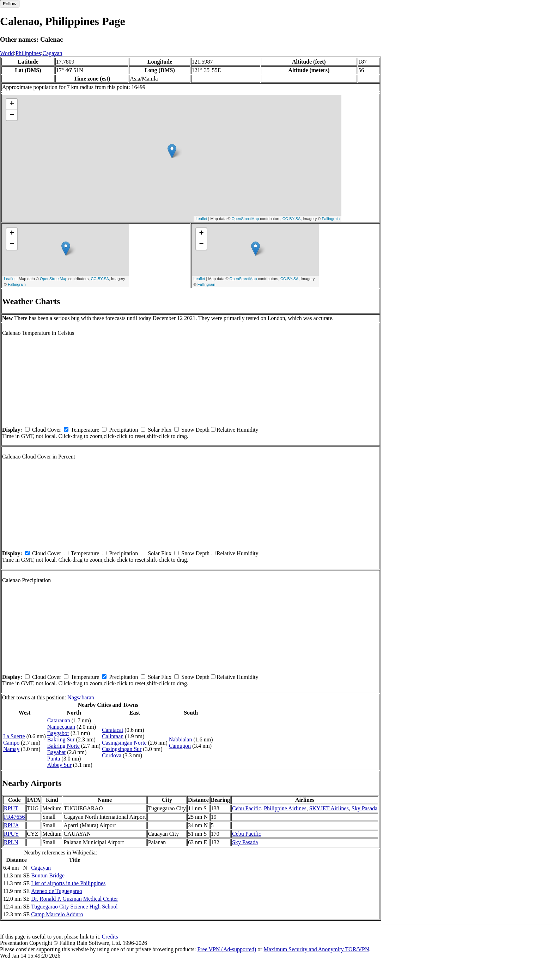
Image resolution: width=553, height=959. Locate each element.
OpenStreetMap (245, 219)
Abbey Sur (59, 765)
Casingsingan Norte (124, 743)
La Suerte (14, 736)
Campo (11, 743)
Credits (110, 937)
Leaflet (201, 219)
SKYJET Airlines (329, 808)
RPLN (11, 842)
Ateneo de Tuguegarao (56, 891)
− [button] (12, 115)
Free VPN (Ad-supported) (226, 949)
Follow (10, 3)
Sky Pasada (364, 808)
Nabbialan (180, 739)
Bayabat (56, 752)
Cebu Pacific (246, 808)
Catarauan (58, 720)
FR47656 (14, 817)
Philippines (28, 53)
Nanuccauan (61, 727)
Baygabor (58, 733)
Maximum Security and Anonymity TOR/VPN (316, 949)
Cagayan (52, 53)
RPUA (11, 825)
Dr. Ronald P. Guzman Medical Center (74, 899)
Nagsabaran (80, 697)
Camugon (180, 746)
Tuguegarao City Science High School (74, 907)
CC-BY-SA (291, 219)
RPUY (11, 834)
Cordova (111, 755)
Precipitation (123, 430)
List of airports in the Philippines (68, 883)
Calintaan (112, 736)
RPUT (11, 808)
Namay (11, 749)
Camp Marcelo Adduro (57, 914)
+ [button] (12, 104)
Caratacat (112, 730)
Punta (53, 759)
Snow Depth (195, 430)
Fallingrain (331, 219)
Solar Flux (159, 430)
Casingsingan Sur (121, 749)
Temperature (85, 430)
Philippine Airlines (285, 808)
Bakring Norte (63, 746)
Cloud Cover (46, 430)
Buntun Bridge (48, 875)
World (7, 53)
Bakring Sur (61, 739)
